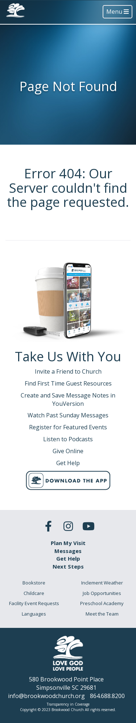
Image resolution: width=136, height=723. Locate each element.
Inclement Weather (102, 582)
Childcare (34, 593)
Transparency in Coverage (68, 704)
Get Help (68, 558)
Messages (68, 550)
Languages (34, 614)
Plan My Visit (68, 542)
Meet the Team (102, 614)
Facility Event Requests (34, 603)
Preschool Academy (102, 603)
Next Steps (68, 566)
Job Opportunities (102, 593)
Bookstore (33, 582)
